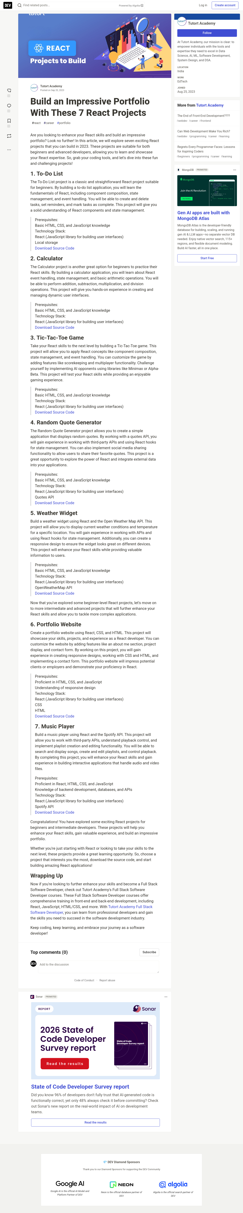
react (36, 123)
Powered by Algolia (131, 5)
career (49, 123)
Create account (225, 5)
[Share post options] (9, 150)
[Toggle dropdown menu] (166, 997)
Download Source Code (54, 248)
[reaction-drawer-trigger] (9, 92)
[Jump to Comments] (9, 108)
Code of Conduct (84, 980)
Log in (203, 5)
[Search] (19, 5)
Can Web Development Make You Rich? (207, 134)
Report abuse (107, 980)
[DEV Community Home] (8, 5)
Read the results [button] (95, 1122)
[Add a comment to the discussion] (98, 967)
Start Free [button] (207, 258)
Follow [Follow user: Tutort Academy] (207, 33)
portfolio (64, 123)
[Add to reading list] (9, 123)
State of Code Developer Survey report (80, 1086)
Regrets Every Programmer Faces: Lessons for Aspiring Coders (207, 152)
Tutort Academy (51, 86)
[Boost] (9, 136)
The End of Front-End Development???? (207, 118)
